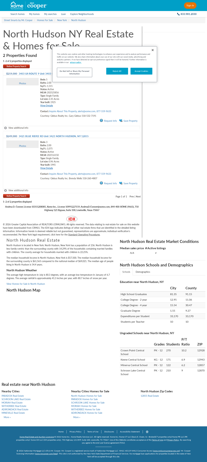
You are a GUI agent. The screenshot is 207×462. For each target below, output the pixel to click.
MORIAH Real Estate (12, 402)
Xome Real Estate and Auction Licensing (37, 437)
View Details (46, 105)
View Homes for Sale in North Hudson (25, 283)
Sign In (190, 5)
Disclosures (109, 431)
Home (61, 431)
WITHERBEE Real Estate (14, 406)
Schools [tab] (126, 271)
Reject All (117, 71)
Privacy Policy (75, 431)
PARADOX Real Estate (13, 395)
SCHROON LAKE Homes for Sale (87, 402)
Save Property (128, 120)
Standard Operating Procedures (84, 234)
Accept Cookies (141, 71)
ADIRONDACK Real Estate (15, 409)
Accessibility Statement (130, 431)
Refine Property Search (16, 66)
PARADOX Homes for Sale (84, 399)
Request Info (108, 120)
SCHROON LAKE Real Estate (16, 399)
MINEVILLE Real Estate (13, 412)
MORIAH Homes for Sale (83, 406)
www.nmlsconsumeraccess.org (166, 451)
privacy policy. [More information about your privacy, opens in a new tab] (76, 62)
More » (7, 417)
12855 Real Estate (150, 395)
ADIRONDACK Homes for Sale (86, 412)
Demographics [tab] (143, 271)
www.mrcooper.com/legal (46, 453)
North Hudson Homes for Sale (86, 395)
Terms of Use (92, 431)
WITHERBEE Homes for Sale (85, 409)
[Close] (152, 50)
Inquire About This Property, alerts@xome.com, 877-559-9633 (80, 111)
